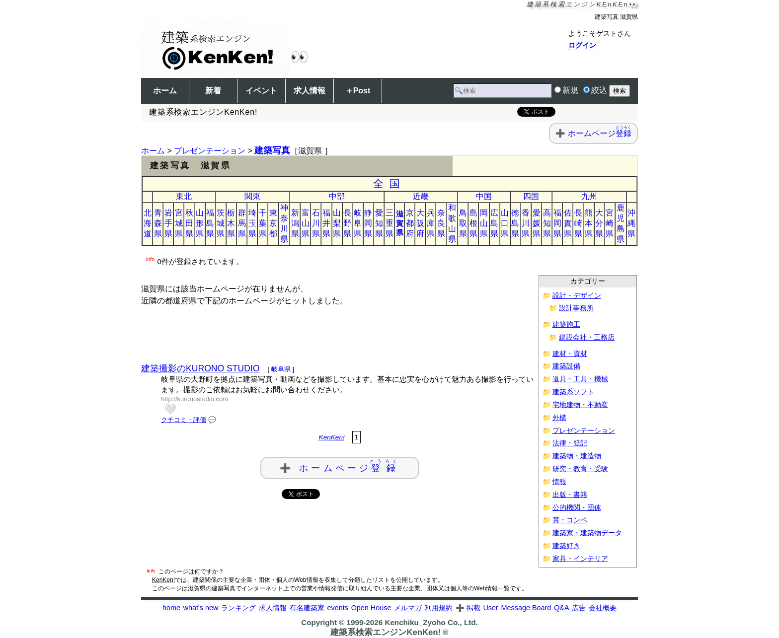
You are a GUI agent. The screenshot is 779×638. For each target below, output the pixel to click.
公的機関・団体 (576, 507)
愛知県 (379, 223)
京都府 (410, 223)
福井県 (326, 223)
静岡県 (368, 223)
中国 (484, 196)
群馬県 (242, 223)
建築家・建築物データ (587, 533)
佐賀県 (568, 223)
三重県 (389, 223)
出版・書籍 (569, 494)
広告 (579, 608)
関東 (252, 196)
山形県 (200, 223)
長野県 (347, 223)
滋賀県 (399, 223)
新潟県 (295, 223)
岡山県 (484, 223)
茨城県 (221, 223)
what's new (201, 608)
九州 (589, 196)
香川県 (526, 223)
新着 (213, 90)
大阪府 (420, 223)
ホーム (165, 90)
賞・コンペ (569, 520)
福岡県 (557, 223)
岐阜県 (358, 223)
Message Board (526, 608)
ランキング (238, 608)
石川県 (316, 223)
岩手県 (168, 223)
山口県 (505, 223)
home (171, 608)
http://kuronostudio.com (194, 399)
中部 (337, 196)
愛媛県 (537, 223)
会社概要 (603, 608)
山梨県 (337, 223)
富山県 (306, 223)
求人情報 (309, 90)
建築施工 (566, 324)
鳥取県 (463, 223)
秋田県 (189, 223)
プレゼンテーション (209, 150)
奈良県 (441, 223)
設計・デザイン (576, 295)
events (337, 608)
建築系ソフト (573, 392)
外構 (559, 418)
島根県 (473, 223)
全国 (389, 183)
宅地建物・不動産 (580, 405)
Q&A (561, 608)
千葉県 (263, 223)
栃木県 (231, 223)
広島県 (494, 223)
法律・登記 (569, 443)
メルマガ (408, 608)
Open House (371, 608)
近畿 (421, 196)
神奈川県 (284, 223)
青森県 (158, 223)
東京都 (273, 223)
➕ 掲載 (468, 608)
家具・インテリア (580, 559)
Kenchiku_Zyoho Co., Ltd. (431, 622)
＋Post (358, 90)
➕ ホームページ (340, 466)
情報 (559, 482)
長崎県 (578, 223)
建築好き (566, 546)
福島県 (210, 223)
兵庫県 (431, 223)
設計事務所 (576, 308)
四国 (531, 196)
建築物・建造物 (576, 456)
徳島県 (515, 223)
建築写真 (272, 150)
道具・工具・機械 (580, 379)
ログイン (582, 45)
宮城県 (179, 223)
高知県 (547, 223)
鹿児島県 (620, 223)
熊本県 (589, 223)
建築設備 (566, 366)
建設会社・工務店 (587, 337)
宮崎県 (610, 223)
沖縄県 (631, 223)
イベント (261, 90)
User (490, 608)
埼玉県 (252, 223)
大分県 (599, 223)
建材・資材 (569, 353)
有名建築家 (307, 608)
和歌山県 (452, 223)
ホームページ (599, 133)
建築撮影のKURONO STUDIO (200, 368)
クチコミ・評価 (183, 420)
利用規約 (439, 608)
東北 (184, 196)
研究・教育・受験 (580, 469)
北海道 (148, 223)
